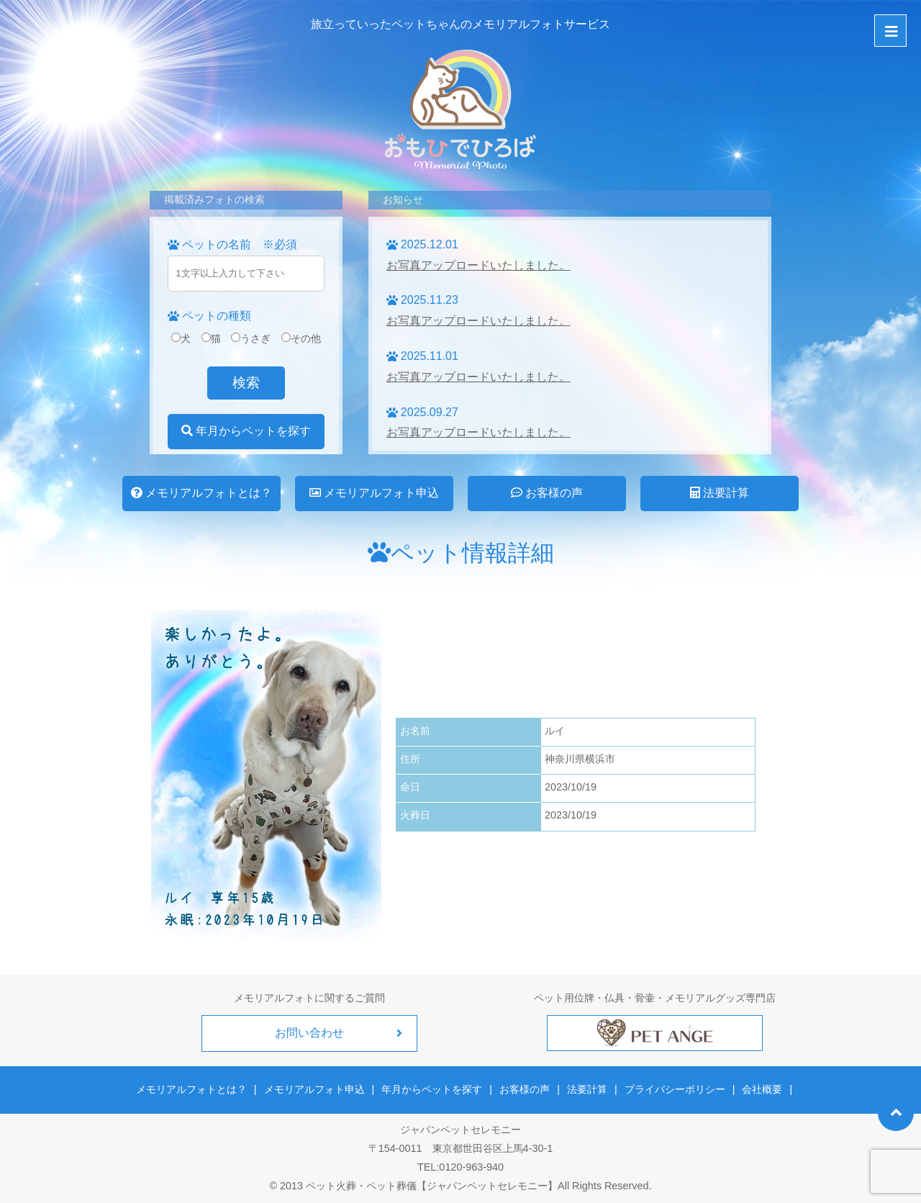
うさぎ (251, 338)
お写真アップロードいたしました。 (478, 265)
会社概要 (762, 1089)
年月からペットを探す (246, 431)
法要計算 (719, 493)
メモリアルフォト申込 (374, 493)
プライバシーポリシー (675, 1089)
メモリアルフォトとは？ (201, 493)
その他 (301, 338)
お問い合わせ (309, 1033)
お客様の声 (547, 493)
